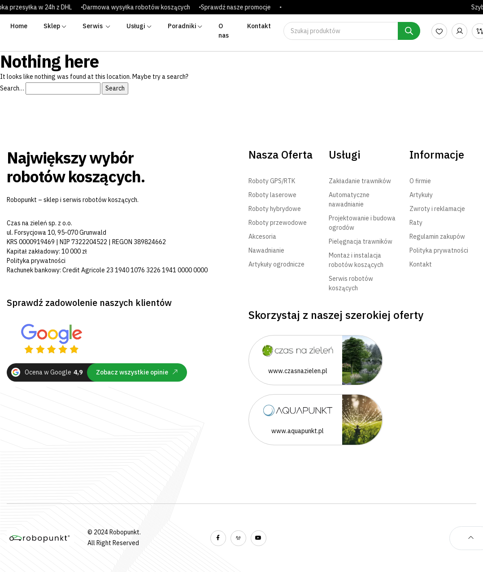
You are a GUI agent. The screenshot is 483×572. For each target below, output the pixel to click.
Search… (12, 88)
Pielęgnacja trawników (360, 241)
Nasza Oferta (280, 154)
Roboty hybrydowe (274, 209)
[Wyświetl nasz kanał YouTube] (258, 538)
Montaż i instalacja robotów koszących (356, 260)
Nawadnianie (266, 250)
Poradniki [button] (182, 26)
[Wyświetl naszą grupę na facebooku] (238, 538)
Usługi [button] (135, 26)
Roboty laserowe (272, 195)
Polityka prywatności (36, 261)
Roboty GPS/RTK (271, 181)
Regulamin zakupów (437, 236)
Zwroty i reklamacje (437, 209)
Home (18, 26)
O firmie (420, 181)
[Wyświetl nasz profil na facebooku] (218, 538)
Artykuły (421, 195)
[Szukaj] (409, 31)
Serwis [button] (93, 26)
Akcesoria (262, 236)
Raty (415, 223)
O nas (223, 30)
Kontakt (259, 26)
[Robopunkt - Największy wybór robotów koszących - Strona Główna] (40, 538)
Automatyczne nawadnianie (349, 199)
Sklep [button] (52, 26)
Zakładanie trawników (360, 181)
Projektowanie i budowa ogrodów (362, 223)
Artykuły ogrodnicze (276, 264)
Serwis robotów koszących (351, 283)
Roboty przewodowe (277, 223)
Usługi (345, 154)
